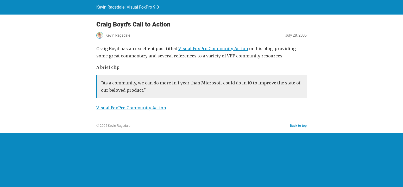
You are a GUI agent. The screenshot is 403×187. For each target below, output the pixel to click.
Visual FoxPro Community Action (213, 48)
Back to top (298, 126)
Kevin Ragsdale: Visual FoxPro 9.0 (127, 7)
